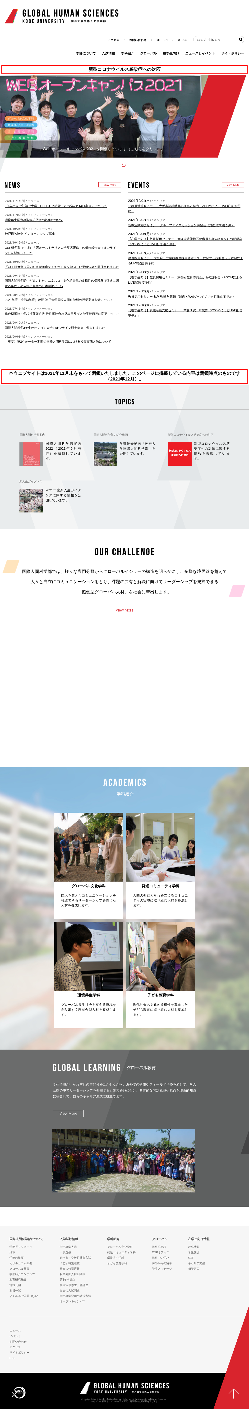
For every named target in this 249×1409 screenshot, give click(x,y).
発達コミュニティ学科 (121, 1252)
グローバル (148, 53)
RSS (184, 40)
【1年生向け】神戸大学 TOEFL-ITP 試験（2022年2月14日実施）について (56, 206)
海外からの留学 (162, 1263)
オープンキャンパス (72, 1301)
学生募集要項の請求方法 (75, 1296)
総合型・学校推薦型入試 (75, 1257)
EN (166, 40)
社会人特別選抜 (70, 1268)
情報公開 (15, 1285)
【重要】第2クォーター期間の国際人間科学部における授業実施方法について (58, 341)
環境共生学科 (115, 1257)
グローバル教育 (19, 1268)
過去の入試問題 (70, 1290)
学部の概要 (16, 1257)
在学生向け (171, 53)
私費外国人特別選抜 (72, 1274)
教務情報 (193, 1247)
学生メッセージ (162, 1268)
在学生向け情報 (199, 1239)
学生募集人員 (68, 1247)
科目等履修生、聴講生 (74, 1285)
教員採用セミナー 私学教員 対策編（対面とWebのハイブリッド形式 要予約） (181, 296)
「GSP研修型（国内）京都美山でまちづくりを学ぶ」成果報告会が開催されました (62, 267)
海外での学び (160, 1257)
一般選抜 (65, 1252)
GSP (191, 1257)
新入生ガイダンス (30, 481)
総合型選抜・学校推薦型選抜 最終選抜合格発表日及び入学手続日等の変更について (62, 314)
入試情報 (108, 53)
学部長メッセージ (20, 1247)
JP (158, 40)
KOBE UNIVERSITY (19, 1392)
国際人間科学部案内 (32, 434)
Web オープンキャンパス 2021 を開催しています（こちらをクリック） (104, 149)
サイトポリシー (232, 53)
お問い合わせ (137, 40)
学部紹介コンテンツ (22, 1274)
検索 (240, 39)
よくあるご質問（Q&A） (25, 1296)
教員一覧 (15, 1290)
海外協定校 (159, 1247)
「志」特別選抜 (70, 1263)
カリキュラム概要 (20, 1263)
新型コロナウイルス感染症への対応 (124, 69)
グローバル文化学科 (120, 1247)
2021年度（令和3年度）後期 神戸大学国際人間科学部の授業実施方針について (59, 300)
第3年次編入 (68, 1279)
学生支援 (193, 1252)
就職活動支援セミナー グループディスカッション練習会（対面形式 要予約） (181, 225)
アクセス (113, 40)
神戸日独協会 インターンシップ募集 (30, 234)
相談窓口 (193, 1268)
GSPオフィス (160, 1252)
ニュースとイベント (200, 53)
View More (109, 184)
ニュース (15, 1330)
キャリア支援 (196, 1263)
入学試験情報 (69, 1239)
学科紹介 (127, 53)
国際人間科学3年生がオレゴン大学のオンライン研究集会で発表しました (55, 328)
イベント (15, 1336)
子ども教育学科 (117, 1263)
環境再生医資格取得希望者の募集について (34, 220)
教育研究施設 (18, 1279)
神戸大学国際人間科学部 (124, 1388)
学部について (86, 53)
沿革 (12, 1252)
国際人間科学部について (26, 1239)
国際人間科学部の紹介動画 (111, 434)
